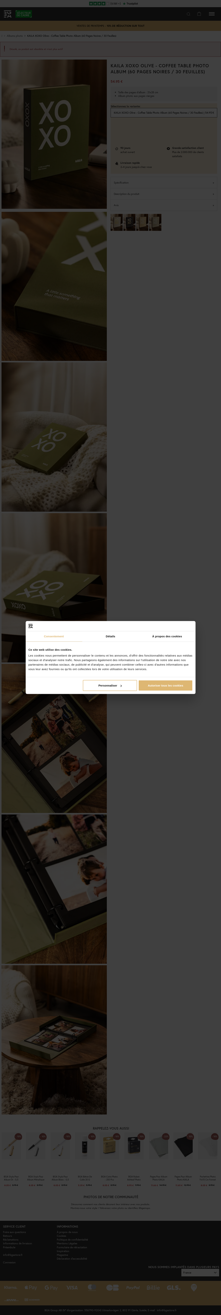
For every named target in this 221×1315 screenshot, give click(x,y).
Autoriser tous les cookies (165, 685)
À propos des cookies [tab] (167, 636)
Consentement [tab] (54, 636)
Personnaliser (110, 685)
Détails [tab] (110, 636)
